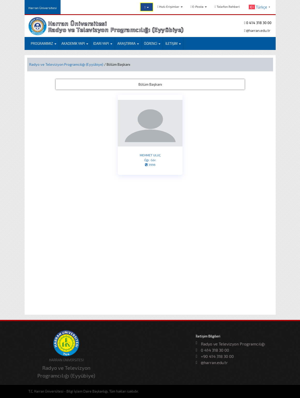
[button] (146, 7)
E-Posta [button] (199, 6)
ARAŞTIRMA (128, 43)
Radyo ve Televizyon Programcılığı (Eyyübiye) (66, 64)
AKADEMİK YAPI (74, 43)
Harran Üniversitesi (42, 8)
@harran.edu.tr (257, 30)
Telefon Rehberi (227, 6)
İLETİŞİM (173, 43)
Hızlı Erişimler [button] (169, 6)
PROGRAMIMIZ (43, 43)
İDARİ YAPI (102, 43)
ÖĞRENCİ (152, 43)
